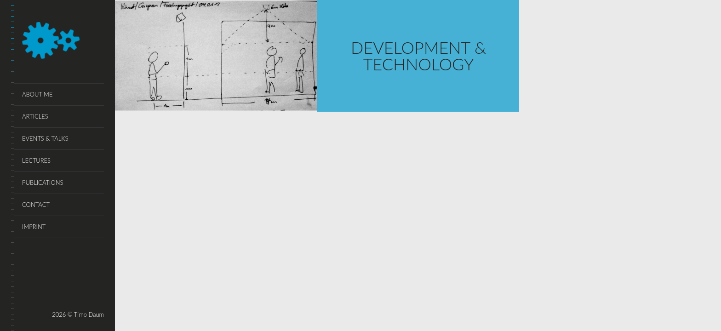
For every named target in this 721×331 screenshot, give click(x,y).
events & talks (45, 138)
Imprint (34, 226)
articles (35, 116)
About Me (37, 94)
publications (42, 182)
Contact (36, 204)
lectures (36, 160)
